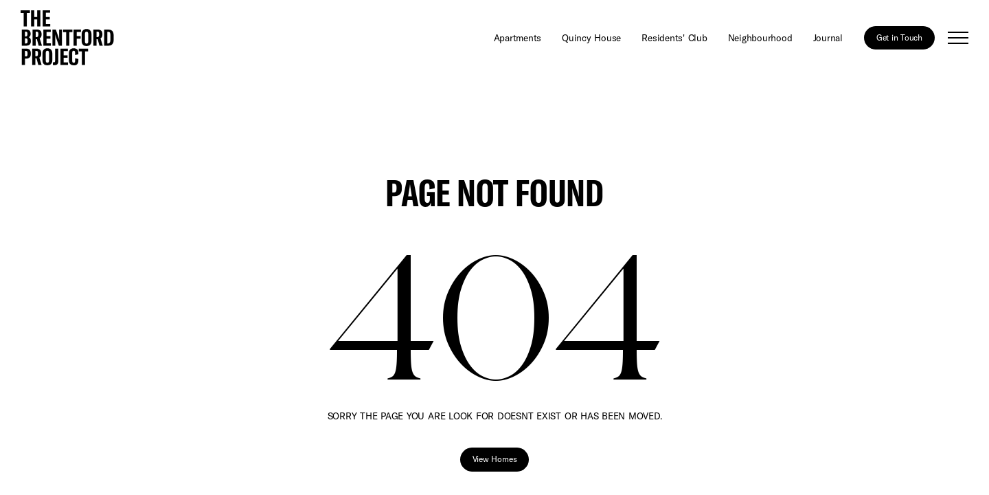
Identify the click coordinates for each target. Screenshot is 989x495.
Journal (828, 37)
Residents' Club (674, 37)
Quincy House (591, 37)
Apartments (518, 37)
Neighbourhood (760, 37)
